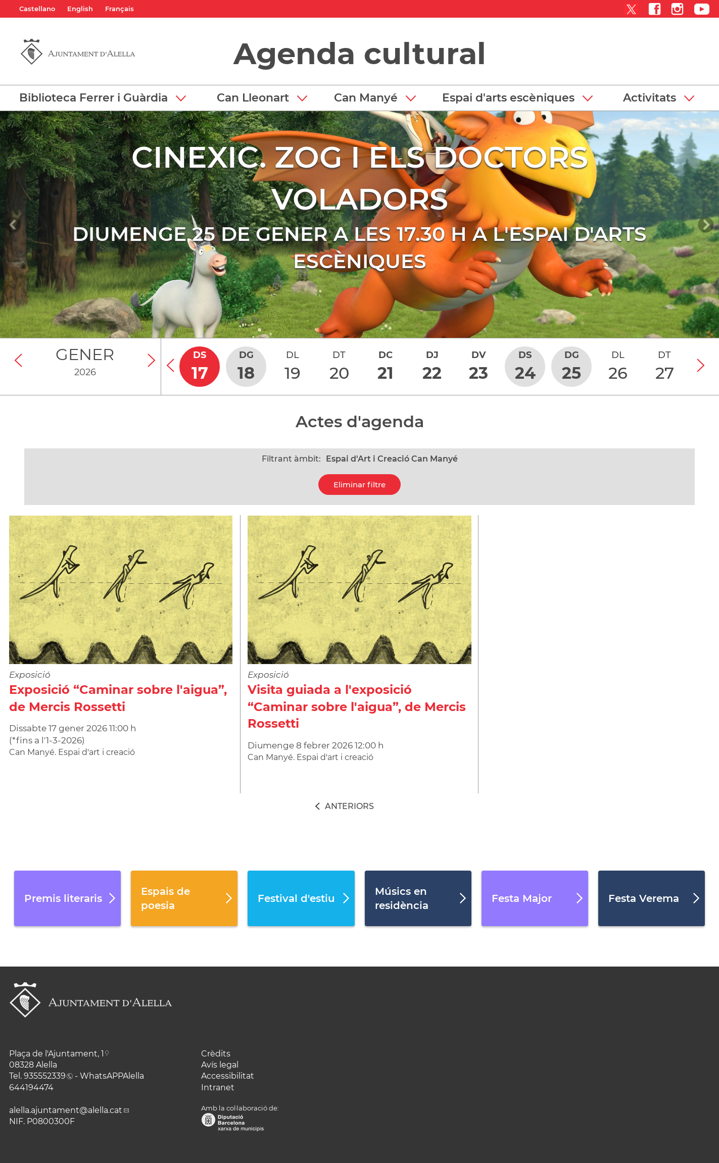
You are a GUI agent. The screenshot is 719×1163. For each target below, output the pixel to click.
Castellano (37, 9)
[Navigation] (13, 225)
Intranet (217, 1087)
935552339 (45, 1076)
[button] (102, 98)
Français (119, 9)
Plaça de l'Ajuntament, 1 (56, 1053)
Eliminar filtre (359, 484)
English (80, 9)
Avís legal (219, 1065)
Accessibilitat (227, 1076)
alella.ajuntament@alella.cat (65, 1110)
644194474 (31, 1087)
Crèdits (215, 1053)
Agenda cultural (359, 53)
